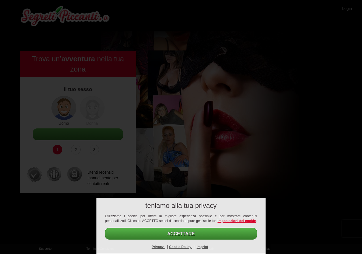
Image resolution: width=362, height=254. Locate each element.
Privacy (158, 247)
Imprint (202, 247)
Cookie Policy (180, 247)
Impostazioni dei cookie (236, 221)
